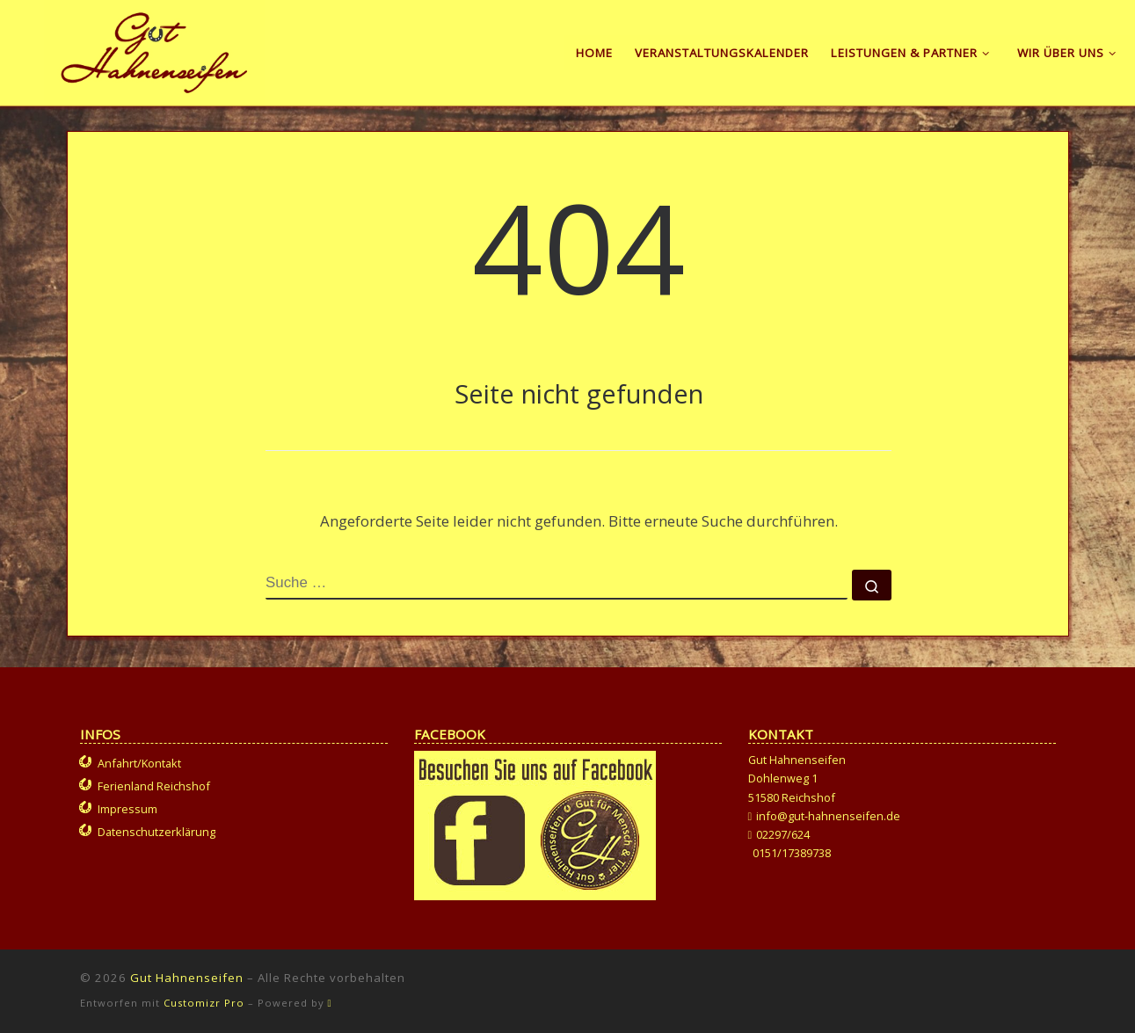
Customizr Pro (204, 1002)
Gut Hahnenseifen (187, 978)
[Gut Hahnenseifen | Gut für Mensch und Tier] (154, 49)
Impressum (127, 809)
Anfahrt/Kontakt (139, 763)
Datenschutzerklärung (156, 832)
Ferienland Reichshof (154, 786)
